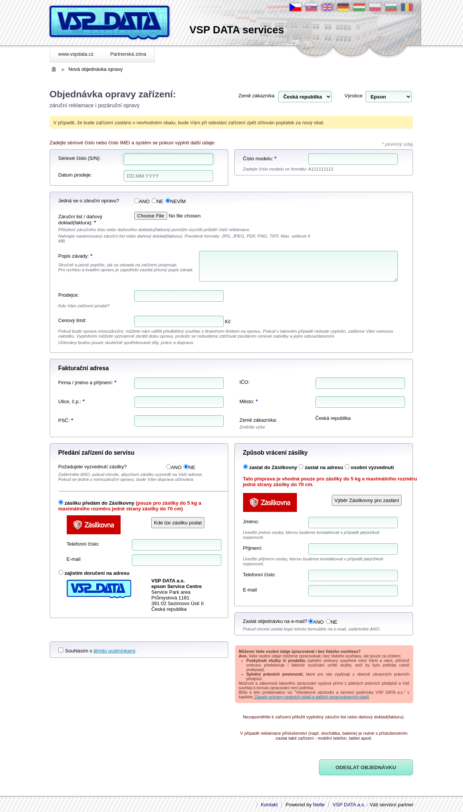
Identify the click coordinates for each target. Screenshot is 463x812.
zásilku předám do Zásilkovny (99, 503)
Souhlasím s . (97, 651)
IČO (244, 382)
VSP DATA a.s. (349, 804)
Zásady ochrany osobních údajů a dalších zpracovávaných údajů (311, 697)
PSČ (63, 420)
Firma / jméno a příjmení (85, 382)
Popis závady (73, 256)
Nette (319, 804)
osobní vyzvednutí (372, 467)
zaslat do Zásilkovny (273, 467)
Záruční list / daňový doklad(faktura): (80, 219)
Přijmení (252, 548)
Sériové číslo (72, 158)
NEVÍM (175, 201)
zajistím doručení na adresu (96, 573)
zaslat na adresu (324, 467)
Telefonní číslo (82, 544)
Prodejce (68, 295)
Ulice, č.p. (69, 401)
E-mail (74, 559)
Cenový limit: (72, 320)
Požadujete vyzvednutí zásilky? (92, 466)
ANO (142, 201)
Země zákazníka (257, 96)
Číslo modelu (257, 158)
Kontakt (269, 804)
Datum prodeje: (75, 175)
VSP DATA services (237, 30)
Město (246, 401)
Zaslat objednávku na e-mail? (275, 621)
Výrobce (354, 96)
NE (157, 201)
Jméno (250, 521)
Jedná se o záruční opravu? (88, 200)
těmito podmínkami (114, 651)
